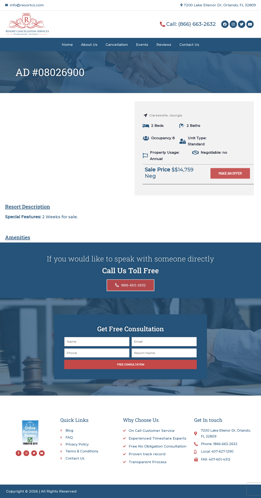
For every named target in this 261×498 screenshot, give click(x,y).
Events (142, 45)
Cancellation (117, 45)
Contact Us (189, 45)
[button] (229, 179)
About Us (89, 45)
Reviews (163, 45)
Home (67, 45)
